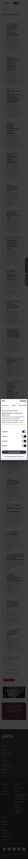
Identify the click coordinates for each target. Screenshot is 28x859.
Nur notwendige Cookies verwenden (14, 456)
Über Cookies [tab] (22, 405)
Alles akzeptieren (14, 452)
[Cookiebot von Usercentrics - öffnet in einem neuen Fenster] (20, 401)
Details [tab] (14, 405)
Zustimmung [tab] (5, 405)
